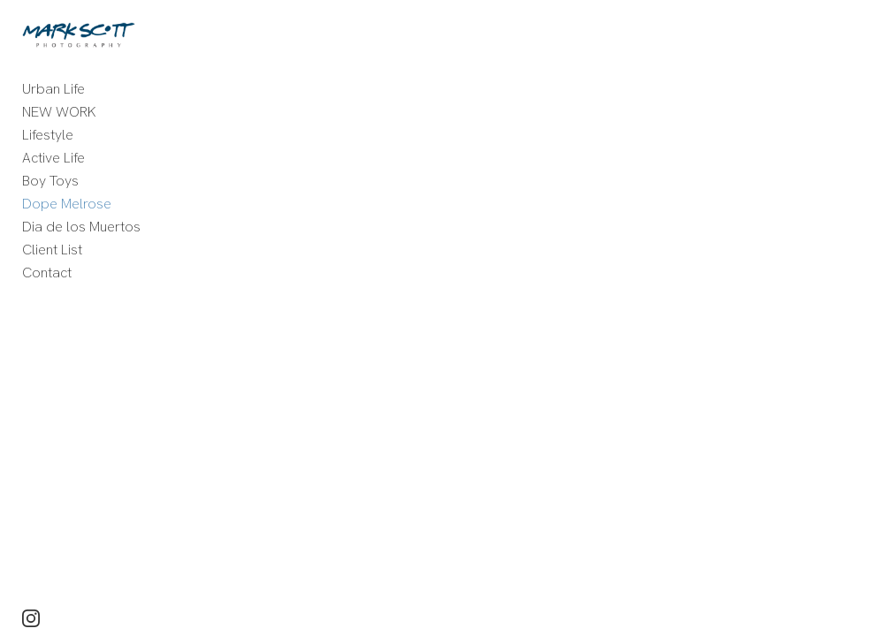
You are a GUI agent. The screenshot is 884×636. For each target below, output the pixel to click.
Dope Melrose (66, 203)
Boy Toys (50, 180)
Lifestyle (47, 134)
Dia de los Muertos (81, 226)
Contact (47, 272)
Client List (52, 249)
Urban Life (53, 89)
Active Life (53, 157)
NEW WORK (59, 111)
